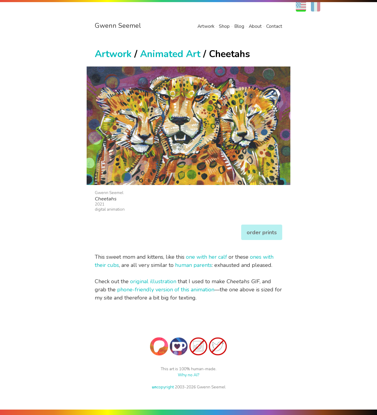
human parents (193, 265)
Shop (224, 26)
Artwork (205, 26)
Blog (239, 26)
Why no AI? (188, 375)
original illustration (153, 281)
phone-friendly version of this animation (165, 289)
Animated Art (170, 53)
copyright (163, 387)
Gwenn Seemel (118, 25)
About (255, 26)
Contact (274, 26)
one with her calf (206, 257)
